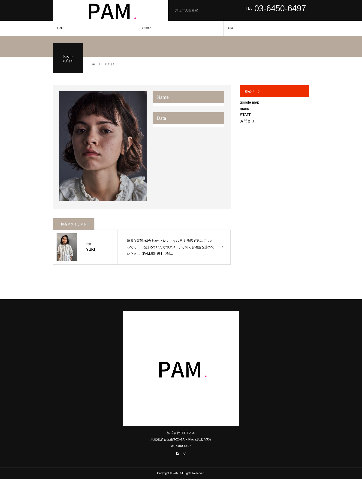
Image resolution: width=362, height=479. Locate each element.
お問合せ (146, 28)
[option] (103, 146)
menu (230, 28)
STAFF (60, 28)
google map (249, 102)
